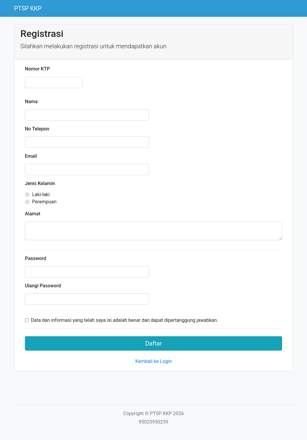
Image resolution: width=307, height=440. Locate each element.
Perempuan (44, 202)
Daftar (153, 343)
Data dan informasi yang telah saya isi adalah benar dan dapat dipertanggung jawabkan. (124, 320)
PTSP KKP (28, 8)
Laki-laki (40, 194)
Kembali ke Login (153, 361)
